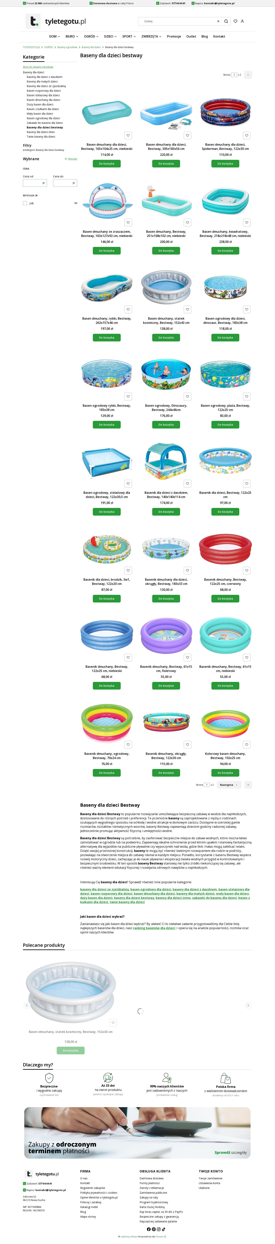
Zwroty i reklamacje (152, 1188)
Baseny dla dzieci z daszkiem (44, 77)
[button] (226, 21)
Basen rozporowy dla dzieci (44, 90)
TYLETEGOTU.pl (31, 47)
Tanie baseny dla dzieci (41, 136)
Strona (226, 74)
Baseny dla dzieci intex (41, 132)
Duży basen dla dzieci (40, 104)
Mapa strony (88, 1216)
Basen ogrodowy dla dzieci (43, 118)
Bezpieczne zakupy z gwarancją (159, 1216)
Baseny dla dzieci (91, 47)
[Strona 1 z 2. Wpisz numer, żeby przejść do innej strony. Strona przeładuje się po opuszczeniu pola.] (234, 75)
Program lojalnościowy (154, 1202)
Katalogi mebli (89, 1207)
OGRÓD (48, 47)
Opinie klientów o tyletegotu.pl (99, 1197)
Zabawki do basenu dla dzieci (45, 123)
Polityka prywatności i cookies (98, 1192)
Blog (83, 1212)
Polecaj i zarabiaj (90, 1202)
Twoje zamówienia (210, 1178)
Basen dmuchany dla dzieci (43, 100)
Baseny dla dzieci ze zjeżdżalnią (46, 86)
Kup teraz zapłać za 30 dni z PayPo (161, 1212)
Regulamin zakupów (92, 1188)
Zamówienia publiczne (153, 1192)
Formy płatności (150, 1183)
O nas (83, 1178)
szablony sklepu (129, 1236)
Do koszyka (106, 163)
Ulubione (204, 1188)
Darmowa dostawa (151, 1178)
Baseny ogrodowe (67, 47)
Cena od (28, 176)
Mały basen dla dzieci (40, 113)
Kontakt (85, 1183)
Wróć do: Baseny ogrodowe (38, 67)
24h (31, 203)
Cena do (58, 176)
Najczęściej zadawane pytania (158, 1221)
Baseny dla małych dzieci (42, 81)
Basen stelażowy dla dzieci (43, 95)
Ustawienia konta (209, 1183)
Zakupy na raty (149, 1197)
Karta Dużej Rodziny (152, 1207)
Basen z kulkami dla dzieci (43, 109)
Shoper (159, 1236)
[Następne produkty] (229, 785)
